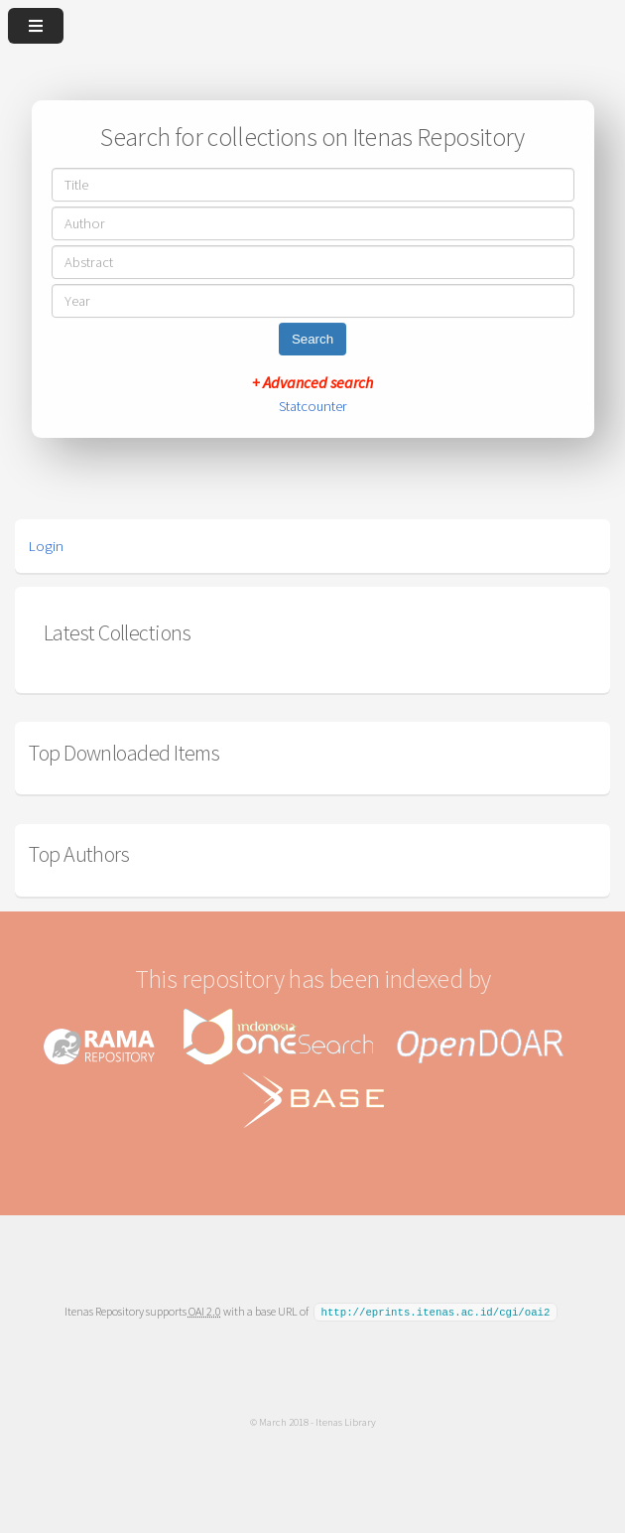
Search (312, 339)
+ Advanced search (312, 382)
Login (46, 546)
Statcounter (313, 406)
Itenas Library (345, 1421)
